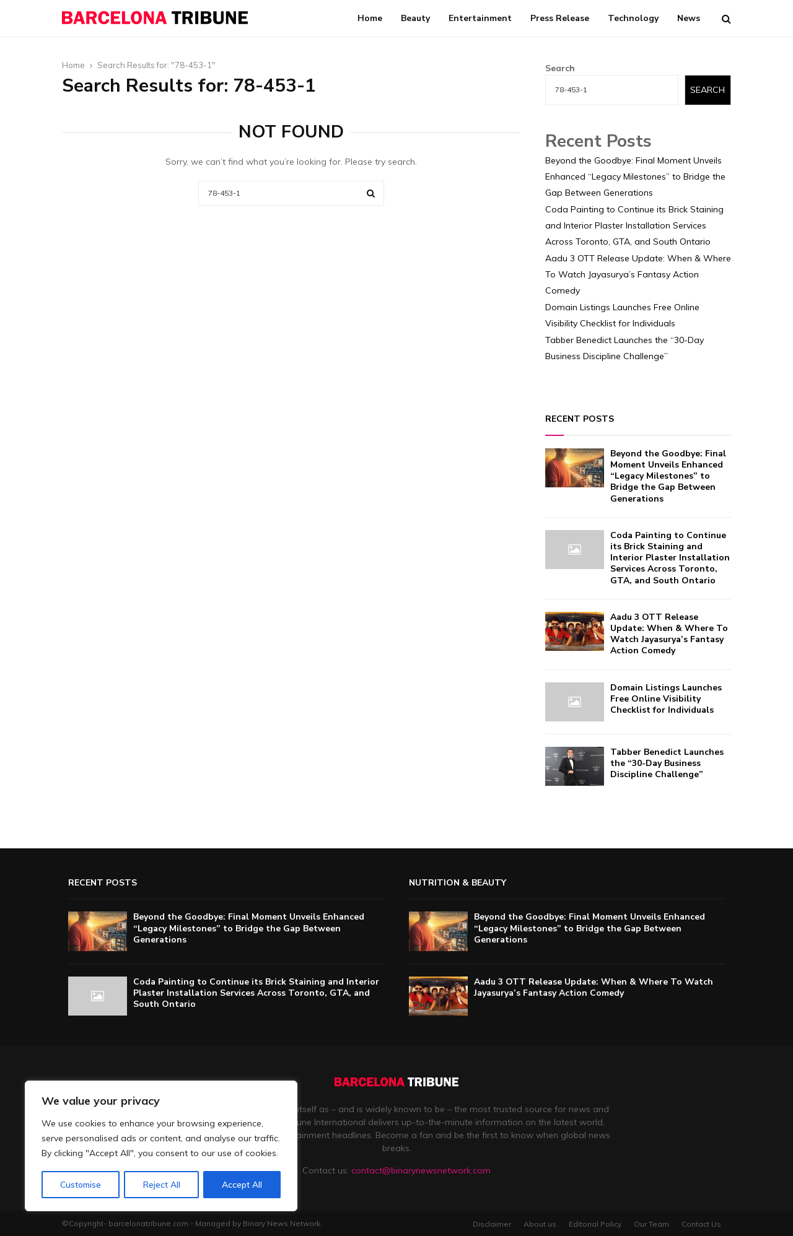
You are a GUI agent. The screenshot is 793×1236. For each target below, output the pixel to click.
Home (369, 18)
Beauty (415, 18)
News (688, 18)
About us (540, 1224)
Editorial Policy (595, 1224)
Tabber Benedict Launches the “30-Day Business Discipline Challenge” (667, 763)
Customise (80, 1184)
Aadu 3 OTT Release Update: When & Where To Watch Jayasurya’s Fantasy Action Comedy (638, 274)
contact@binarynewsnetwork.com (421, 1170)
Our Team (651, 1224)
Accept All (242, 1184)
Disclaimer (492, 1224)
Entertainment (480, 18)
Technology (633, 18)
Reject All (161, 1184)
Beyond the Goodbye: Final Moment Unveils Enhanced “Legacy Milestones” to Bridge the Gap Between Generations (635, 176)
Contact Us (701, 1224)
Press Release (559, 18)
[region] (161, 1146)
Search (560, 68)
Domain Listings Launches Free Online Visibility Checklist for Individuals (666, 699)
